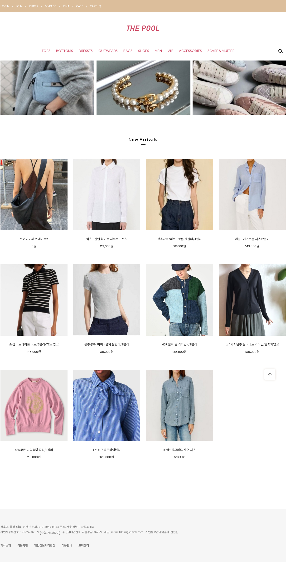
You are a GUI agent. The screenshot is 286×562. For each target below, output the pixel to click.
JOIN (22, 6)
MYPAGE (54, 6)
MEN (158, 51)
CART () (95, 6)
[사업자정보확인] (50, 533)
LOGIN (8, 6)
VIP (170, 51)
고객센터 (83, 545)
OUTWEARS (108, 51)
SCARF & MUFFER (221, 51)
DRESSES (86, 51)
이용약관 (22, 545)
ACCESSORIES (190, 51)
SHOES (143, 51)
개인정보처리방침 (44, 545)
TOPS (45, 51)
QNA (69, 6)
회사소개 (5, 545)
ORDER (37, 6)
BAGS (127, 51)
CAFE (83, 6)
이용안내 (67, 545)
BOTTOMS (64, 51)
